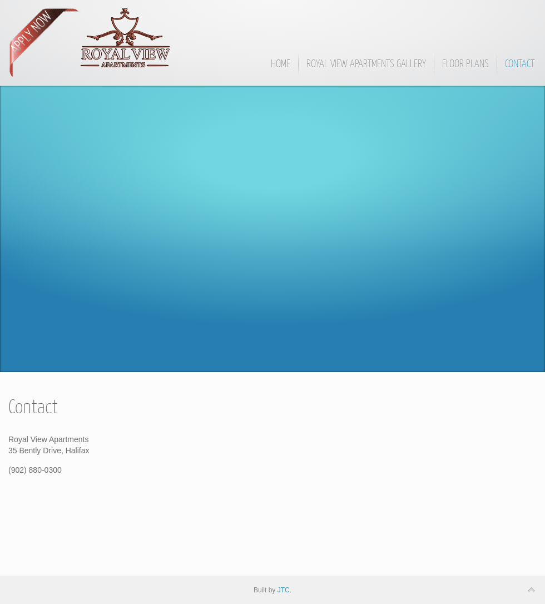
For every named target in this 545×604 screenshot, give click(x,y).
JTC (284, 590)
